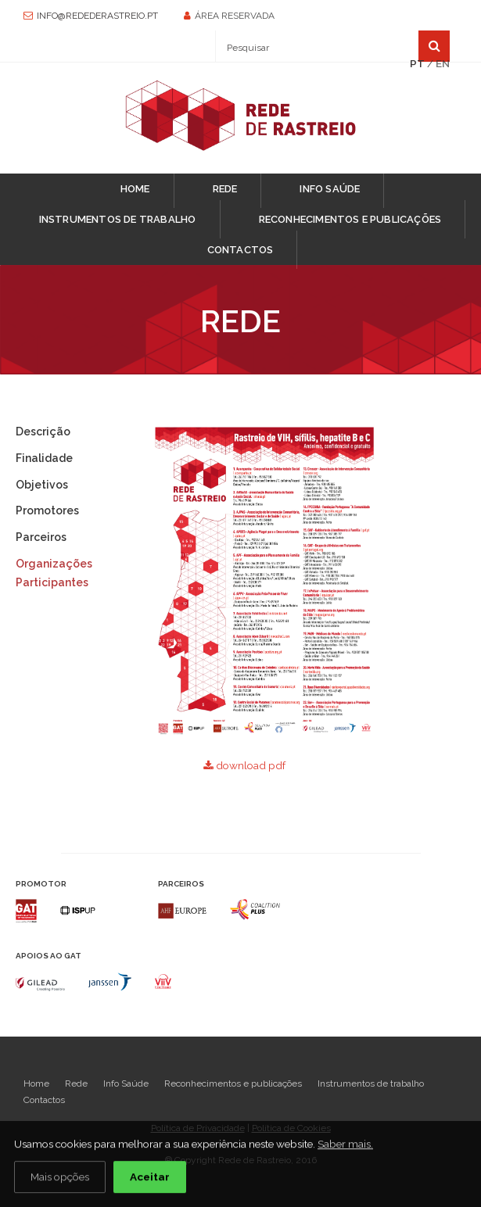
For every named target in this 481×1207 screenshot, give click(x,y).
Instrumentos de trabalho (117, 219)
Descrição (43, 431)
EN (443, 63)
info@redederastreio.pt (97, 15)
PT (417, 63)
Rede (225, 189)
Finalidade (44, 458)
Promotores (47, 510)
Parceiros (41, 537)
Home (135, 189)
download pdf (244, 765)
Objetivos (42, 484)
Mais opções (60, 1177)
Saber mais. (345, 1144)
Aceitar (150, 1177)
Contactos (240, 250)
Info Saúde (330, 189)
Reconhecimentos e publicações (350, 219)
